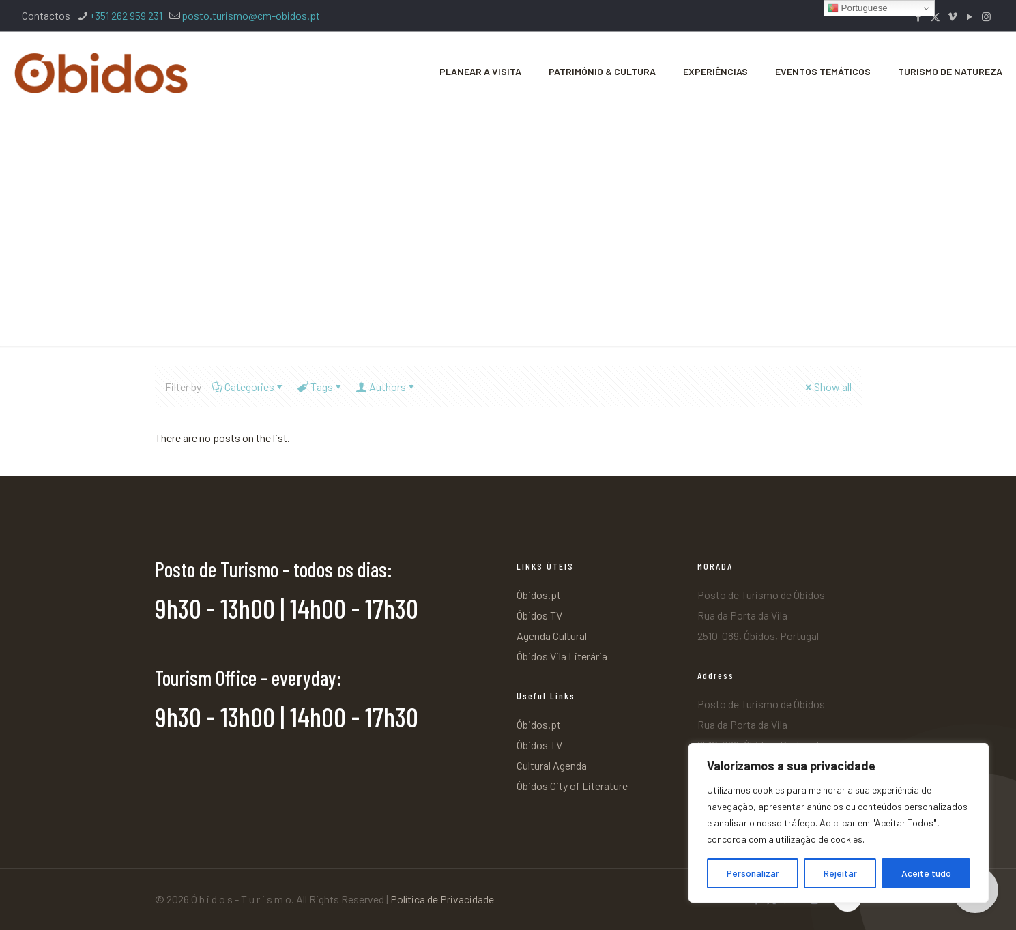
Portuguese (858, 8)
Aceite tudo (926, 873)
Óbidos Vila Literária (562, 656)
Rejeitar (840, 873)
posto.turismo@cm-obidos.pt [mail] (251, 15)
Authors (386, 386)
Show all (827, 386)
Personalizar (753, 873)
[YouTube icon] (969, 16)
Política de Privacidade (442, 898)
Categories (248, 386)
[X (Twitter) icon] (935, 16)
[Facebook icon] (918, 16)
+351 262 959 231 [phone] (125, 15)
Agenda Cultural (552, 635)
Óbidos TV (539, 615)
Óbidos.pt (539, 594)
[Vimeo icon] (952, 16)
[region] (838, 823)
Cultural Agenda (552, 765)
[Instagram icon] (986, 16)
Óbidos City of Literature (572, 785)
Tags (320, 386)
